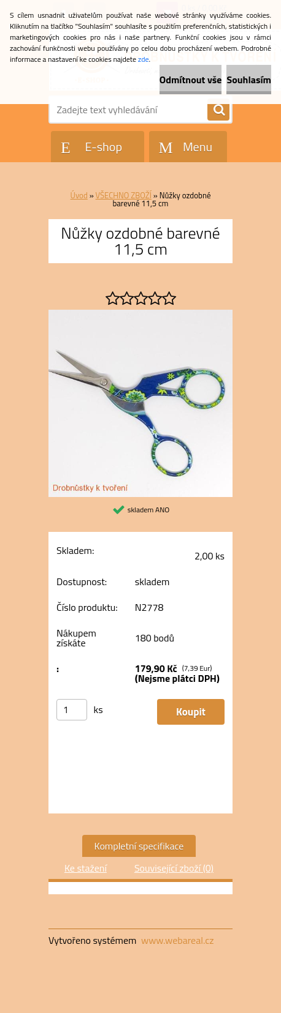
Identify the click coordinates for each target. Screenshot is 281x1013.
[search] (218, 110)
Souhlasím (248, 79)
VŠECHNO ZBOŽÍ (124, 195)
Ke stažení (85, 868)
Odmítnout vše (191, 79)
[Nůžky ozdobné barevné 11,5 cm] (140, 314)
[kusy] (71, 709)
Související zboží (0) (174, 868)
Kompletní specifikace (139, 846)
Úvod (79, 195)
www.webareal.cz (177, 940)
